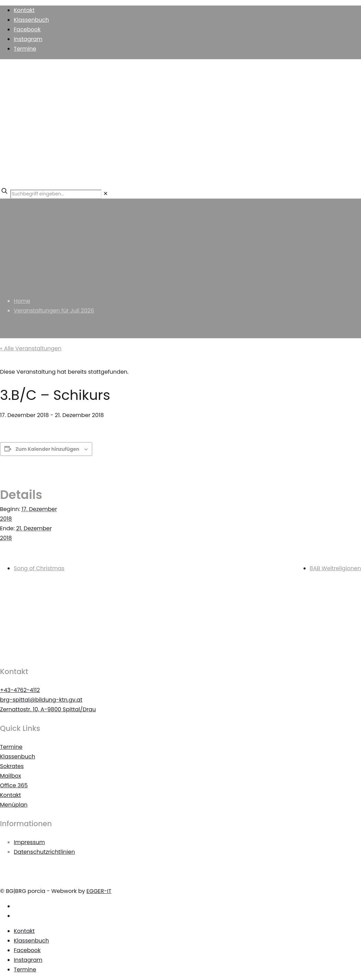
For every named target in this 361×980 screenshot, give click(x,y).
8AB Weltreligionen (335, 568)
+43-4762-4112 (20, 690)
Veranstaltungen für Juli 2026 (54, 311)
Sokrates (12, 766)
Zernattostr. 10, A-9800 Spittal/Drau (48, 709)
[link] (105, 194)
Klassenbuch (31, 20)
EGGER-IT (98, 891)
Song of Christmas (39, 568)
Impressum (29, 842)
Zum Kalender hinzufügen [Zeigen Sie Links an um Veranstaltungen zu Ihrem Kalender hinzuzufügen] (47, 449)
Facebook (27, 29)
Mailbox (10, 776)
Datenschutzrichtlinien (44, 852)
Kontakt (24, 10)
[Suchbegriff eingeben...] (56, 194)
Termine (25, 49)
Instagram (28, 39)
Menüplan (14, 805)
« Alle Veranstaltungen (30, 348)
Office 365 (14, 785)
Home (22, 301)
